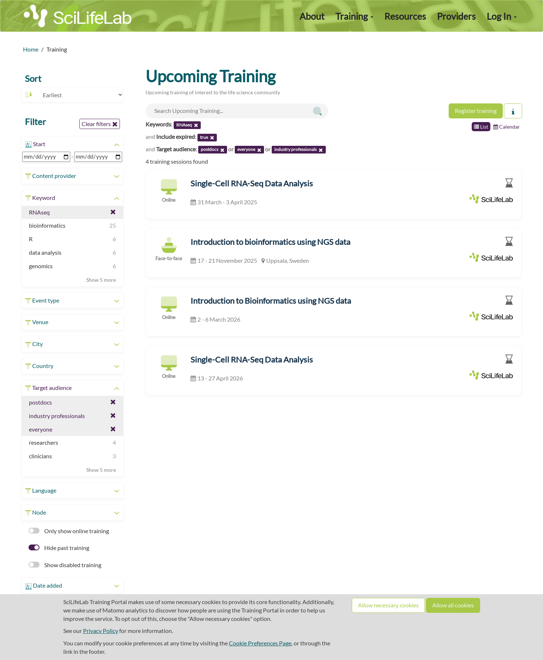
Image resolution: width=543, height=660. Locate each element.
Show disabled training (65, 564)
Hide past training (59, 547)
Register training (476, 110)
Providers (456, 16)
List (481, 127)
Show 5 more (101, 280)
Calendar (506, 127)
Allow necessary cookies (388, 605)
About (311, 16)
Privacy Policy (100, 630)
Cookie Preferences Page (260, 643)
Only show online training (69, 530)
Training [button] (354, 16)
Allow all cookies (453, 605)
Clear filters (100, 124)
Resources (405, 16)
